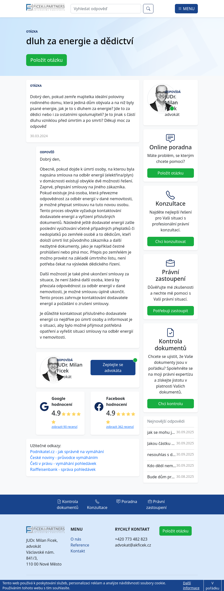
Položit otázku (46, 60)
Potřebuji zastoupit (170, 310)
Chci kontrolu (170, 403)
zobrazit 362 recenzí (120, 427)
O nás (76, 539)
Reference (80, 545)
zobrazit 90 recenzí (64, 427)
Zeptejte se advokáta (119, 366)
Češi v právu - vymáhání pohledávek (63, 463)
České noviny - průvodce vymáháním (64, 457)
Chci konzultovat (170, 241)
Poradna (126, 501)
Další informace (191, 585)
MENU (186, 8)
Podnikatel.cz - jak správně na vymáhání (67, 451)
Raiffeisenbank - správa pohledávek (63, 469)
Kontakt (78, 551)
